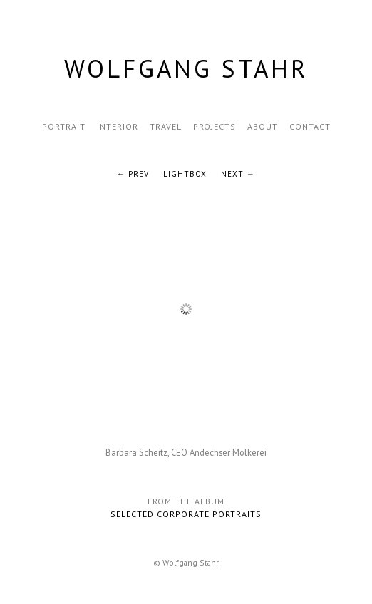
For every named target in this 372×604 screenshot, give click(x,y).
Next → (238, 174)
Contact (310, 126)
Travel (166, 126)
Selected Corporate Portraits (186, 514)
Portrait (64, 126)
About (262, 126)
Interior (117, 126)
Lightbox (185, 174)
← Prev (133, 174)
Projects (214, 126)
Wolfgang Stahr (186, 68)
